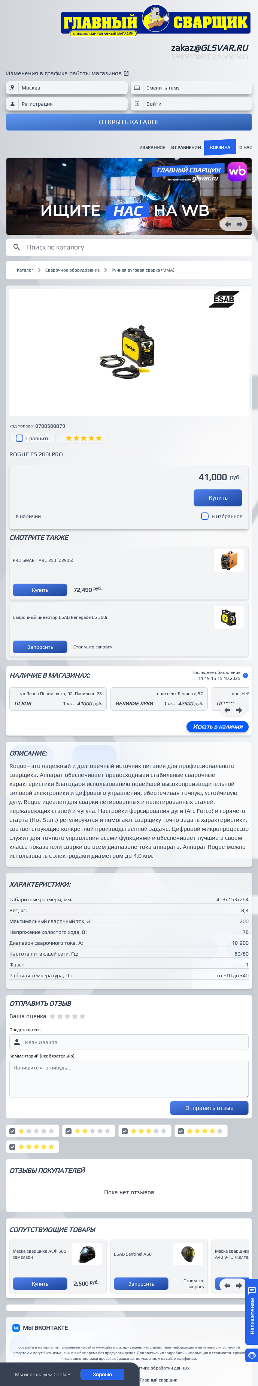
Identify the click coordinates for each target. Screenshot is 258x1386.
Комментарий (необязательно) (42, 1056)
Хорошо (102, 1374)
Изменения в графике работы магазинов (64, 73)
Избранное (152, 147)
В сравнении (186, 147)
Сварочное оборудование (72, 270)
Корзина (220, 147)
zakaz (209, 48)
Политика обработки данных (159, 1368)
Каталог (25, 270)
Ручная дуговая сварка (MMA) (143, 270)
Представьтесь (24, 1029)
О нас (245, 147)
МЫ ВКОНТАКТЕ (45, 1327)
